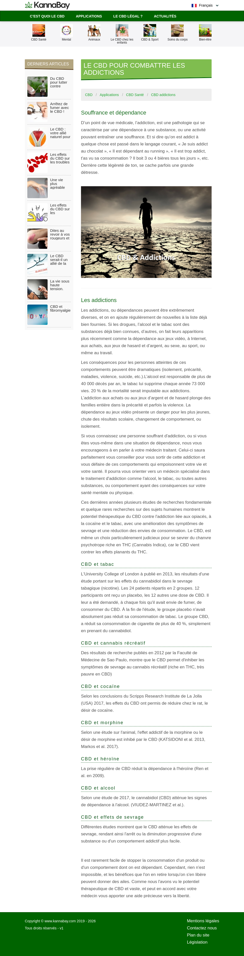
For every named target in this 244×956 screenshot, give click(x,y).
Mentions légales (203, 920)
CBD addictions (163, 95)
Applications (89, 16)
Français (202, 5)
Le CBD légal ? (128, 16)
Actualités (165, 16)
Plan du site (198, 935)
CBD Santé (135, 95)
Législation (197, 942)
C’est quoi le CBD (47, 16)
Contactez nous (202, 928)
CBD (89, 95)
